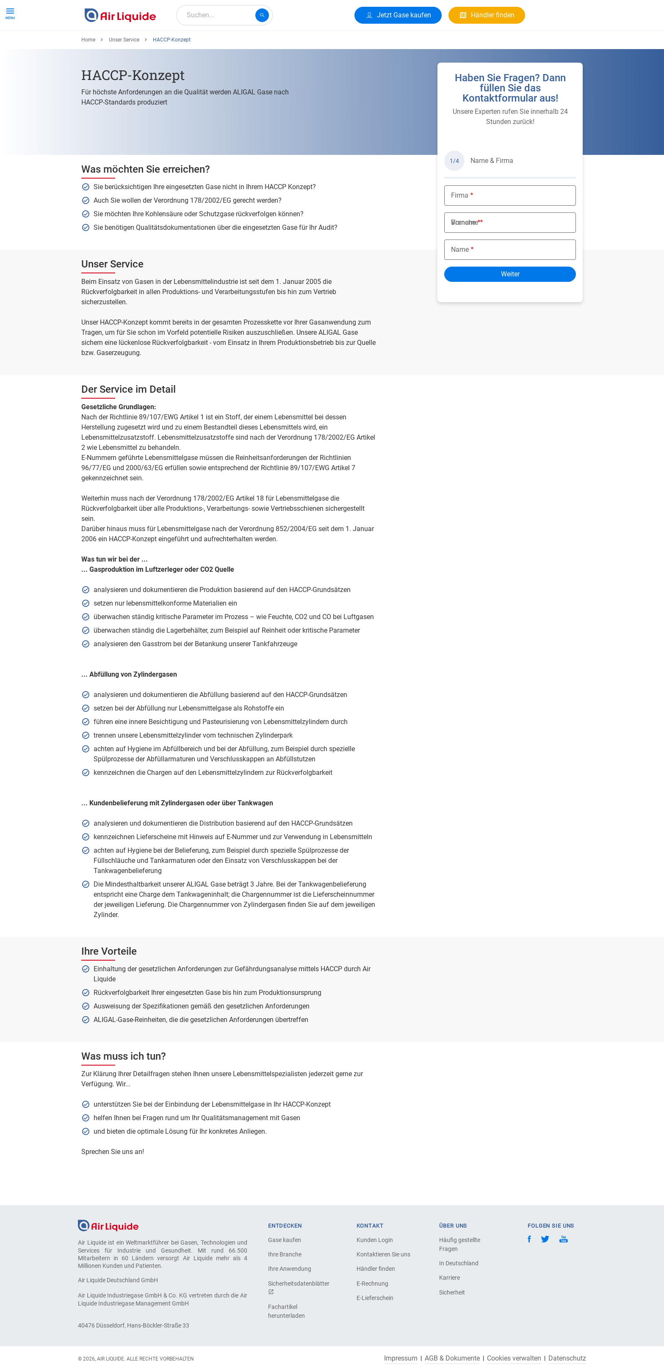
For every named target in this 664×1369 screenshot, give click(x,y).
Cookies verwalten (514, 1358)
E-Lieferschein (375, 1298)
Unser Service (124, 70)
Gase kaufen (284, 1240)
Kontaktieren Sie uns (383, 1254)
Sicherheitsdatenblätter (297, 1287)
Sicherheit (452, 1292)
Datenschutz (567, 1358)
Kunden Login (375, 1240)
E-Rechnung (372, 1283)
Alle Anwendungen (188, 45)
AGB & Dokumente (452, 1358)
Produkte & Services (117, 45)
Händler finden (376, 1268)
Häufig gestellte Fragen (459, 1244)
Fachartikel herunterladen (286, 1311)
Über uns (243, 45)
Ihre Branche (285, 1254)
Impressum (401, 1358)
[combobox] (224, 15)
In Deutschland (459, 1263)
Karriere (281, 45)
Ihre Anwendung (289, 1268)
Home (88, 70)
